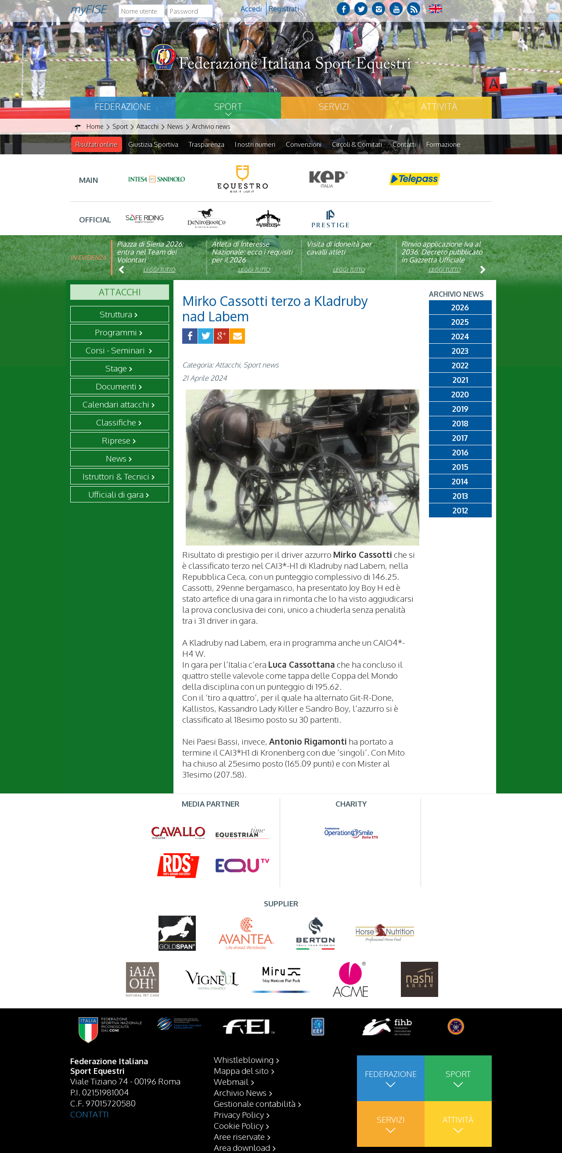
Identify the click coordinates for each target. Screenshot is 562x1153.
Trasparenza (206, 144)
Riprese (116, 440)
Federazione (123, 106)
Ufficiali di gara (116, 494)
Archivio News (240, 1092)
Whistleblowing (244, 1059)
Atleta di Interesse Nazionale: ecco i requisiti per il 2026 (252, 252)
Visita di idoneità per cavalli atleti (338, 248)
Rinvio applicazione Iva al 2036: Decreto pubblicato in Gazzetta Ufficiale (441, 252)
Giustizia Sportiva (153, 144)
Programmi (116, 332)
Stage (116, 368)
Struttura (116, 314)
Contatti (404, 144)
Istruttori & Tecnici (116, 476)
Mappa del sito (241, 1070)
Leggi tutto (159, 270)
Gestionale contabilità (254, 1103)
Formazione (443, 144)
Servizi (334, 106)
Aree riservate (239, 1136)
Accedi (251, 8)
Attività (439, 106)
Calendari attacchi (116, 404)
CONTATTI (89, 1114)
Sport (228, 106)
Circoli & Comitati (357, 144)
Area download (242, 1147)
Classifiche (116, 422)
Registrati (284, 8)
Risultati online (97, 144)
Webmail (231, 1081)
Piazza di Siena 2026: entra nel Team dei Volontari (150, 252)
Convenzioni (303, 144)
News (116, 458)
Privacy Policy (239, 1114)
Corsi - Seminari (116, 350)
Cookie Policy (238, 1125)
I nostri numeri (255, 144)
